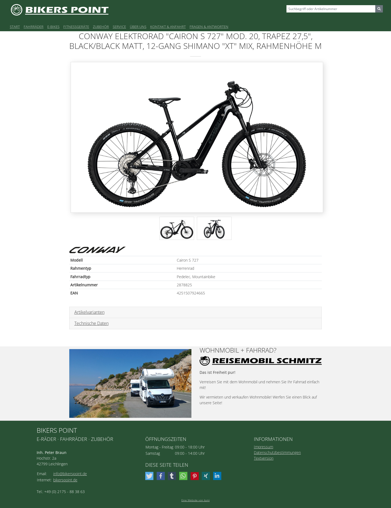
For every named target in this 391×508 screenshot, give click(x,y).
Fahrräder (33, 26)
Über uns (138, 26)
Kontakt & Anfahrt (168, 26)
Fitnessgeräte (76, 26)
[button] (150, 476)
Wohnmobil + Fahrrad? (238, 350)
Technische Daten (91, 323)
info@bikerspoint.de (70, 473)
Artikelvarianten (89, 312)
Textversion (263, 458)
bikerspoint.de (65, 479)
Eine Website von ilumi (195, 500)
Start (15, 26)
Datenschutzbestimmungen (277, 452)
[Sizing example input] (331, 8)
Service (119, 26)
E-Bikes (53, 26)
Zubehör (101, 26)
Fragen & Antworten (209, 26)
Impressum (263, 446)
